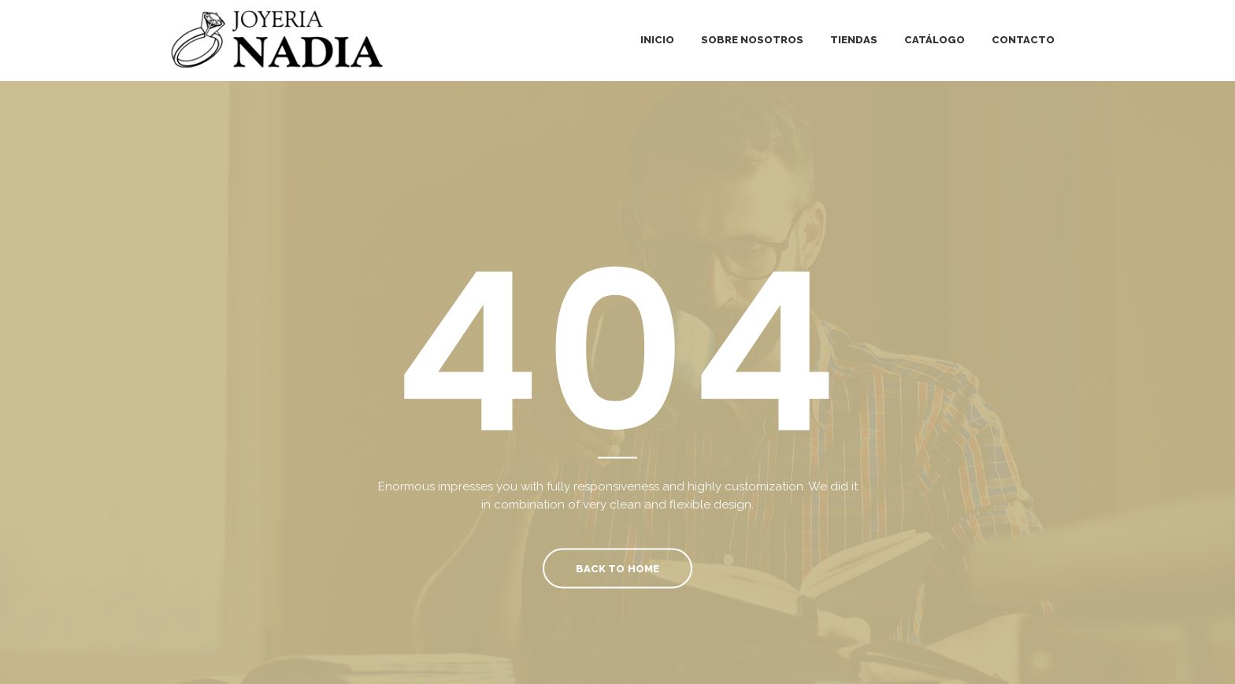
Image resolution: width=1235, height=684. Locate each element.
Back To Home (617, 568)
